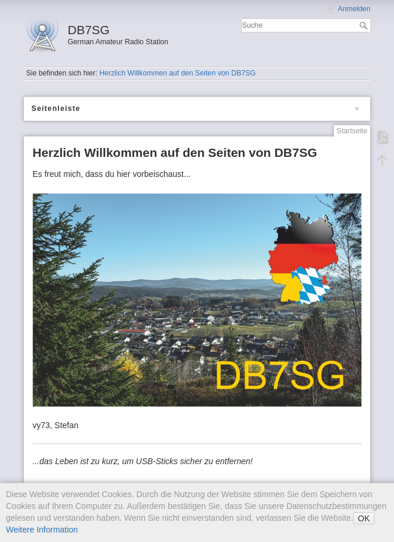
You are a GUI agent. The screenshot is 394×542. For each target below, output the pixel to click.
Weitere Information (42, 529)
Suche (364, 25)
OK (364, 518)
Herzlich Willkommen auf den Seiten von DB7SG (177, 73)
